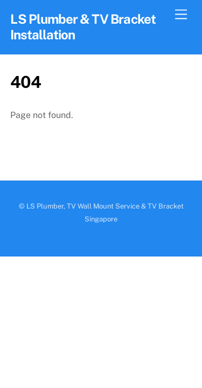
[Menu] (181, 14)
